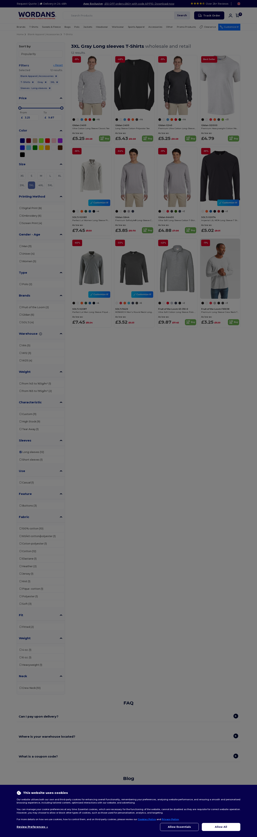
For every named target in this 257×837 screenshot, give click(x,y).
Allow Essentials (179, 826)
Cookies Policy (147, 819)
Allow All (221, 826)
